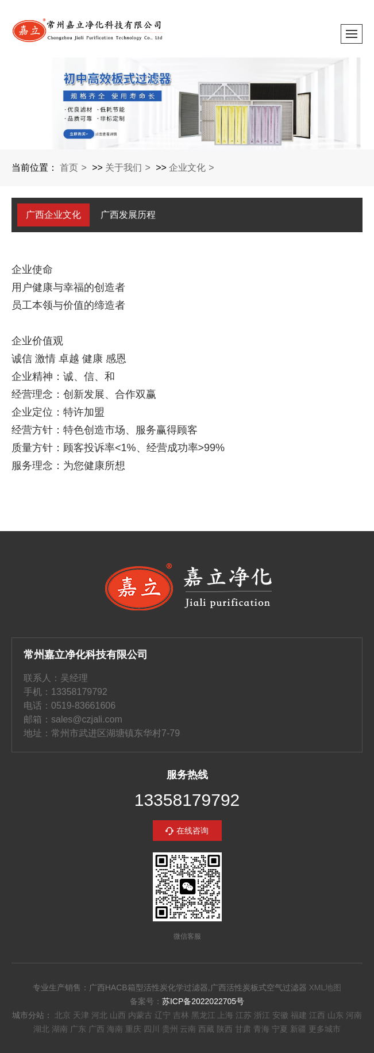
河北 (99, 1015)
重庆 (133, 1028)
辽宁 (163, 1015)
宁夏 (280, 1028)
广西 (96, 1028)
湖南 (60, 1028)
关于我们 (123, 167)
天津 (81, 1015)
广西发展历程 (128, 215)
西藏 (206, 1028)
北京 (63, 1015)
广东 (78, 1028)
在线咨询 (192, 830)
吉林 (181, 1015)
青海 (261, 1028)
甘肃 (243, 1028)
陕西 (225, 1028)
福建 (299, 1015)
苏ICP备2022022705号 (203, 1001)
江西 (317, 1015)
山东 (335, 1015)
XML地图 (325, 987)
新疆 (298, 1028)
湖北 (41, 1028)
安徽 (280, 1015)
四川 (152, 1028)
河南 (354, 1015)
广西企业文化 (53, 215)
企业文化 (187, 167)
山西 (118, 1015)
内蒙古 (140, 1015)
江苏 (244, 1015)
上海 (225, 1015)
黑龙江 (203, 1015)
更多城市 (325, 1028)
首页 (69, 167)
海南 (115, 1028)
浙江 (262, 1015)
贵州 (170, 1028)
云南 (188, 1028)
